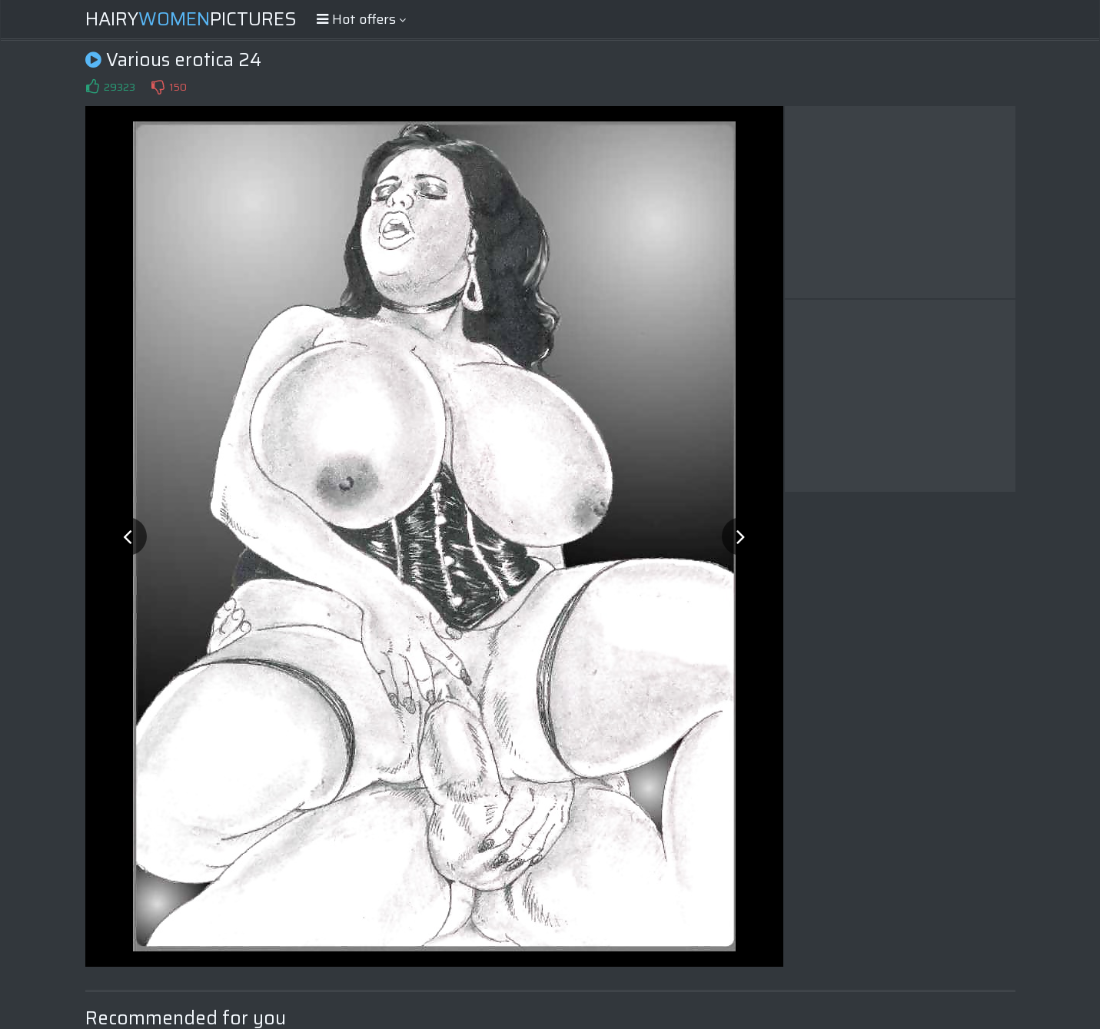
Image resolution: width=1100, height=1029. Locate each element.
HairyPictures (191, 19)
